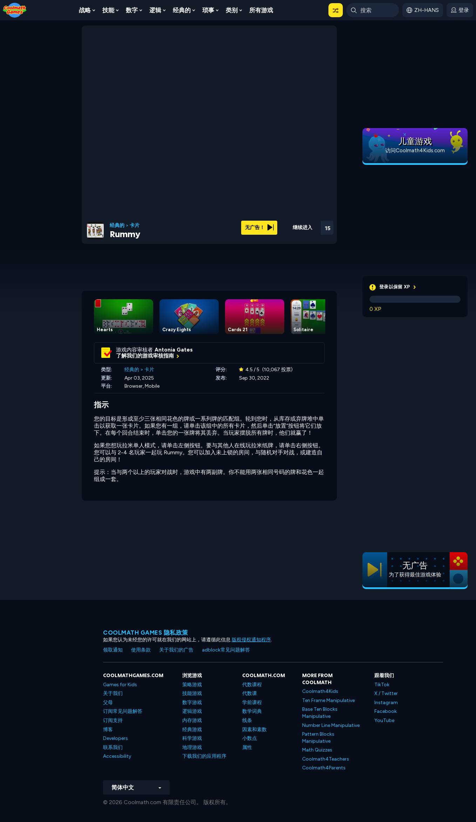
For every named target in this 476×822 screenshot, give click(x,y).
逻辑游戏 (192, 711)
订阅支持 (113, 720)
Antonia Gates (174, 350)
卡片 (135, 225)
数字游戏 (192, 703)
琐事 (208, 10)
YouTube (384, 720)
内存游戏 (192, 720)
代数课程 (252, 685)
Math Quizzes (317, 750)
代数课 (249, 693)
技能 (108, 10)
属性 (247, 747)
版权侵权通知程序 (251, 640)
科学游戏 (192, 738)
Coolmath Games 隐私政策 (145, 632)
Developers (115, 738)
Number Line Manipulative (331, 725)
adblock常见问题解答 (226, 650)
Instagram (386, 703)
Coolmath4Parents (324, 768)
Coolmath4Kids (320, 691)
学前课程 (252, 703)
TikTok (381, 685)
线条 (247, 720)
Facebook (385, 711)
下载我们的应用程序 (204, 756)
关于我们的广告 (176, 650)
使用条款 (141, 650)
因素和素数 (254, 730)
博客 (108, 730)
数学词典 (252, 711)
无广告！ (259, 227)
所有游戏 (261, 10)
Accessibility (117, 756)
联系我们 (113, 747)
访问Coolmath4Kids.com (415, 150)
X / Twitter (386, 693)
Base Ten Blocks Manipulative (320, 712)
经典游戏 (192, 730)
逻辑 (155, 10)
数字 (132, 10)
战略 (85, 10)
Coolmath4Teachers (325, 759)
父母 (108, 703)
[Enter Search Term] (372, 10)
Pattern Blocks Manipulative (318, 737)
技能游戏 (192, 693)
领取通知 (113, 650)
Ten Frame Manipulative (328, 700)
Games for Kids (120, 685)
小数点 (249, 738)
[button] (335, 10)
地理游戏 (192, 747)
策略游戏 (192, 685)
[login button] (460, 10)
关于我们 (113, 693)
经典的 (182, 10)
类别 (232, 10)
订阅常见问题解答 (122, 711)
